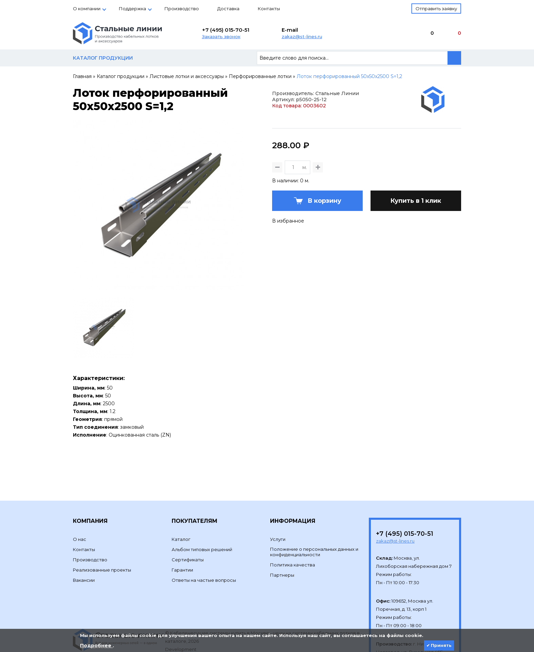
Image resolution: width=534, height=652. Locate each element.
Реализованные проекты (102, 536)
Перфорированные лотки (260, 76)
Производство (181, 8)
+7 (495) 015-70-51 (225, 30)
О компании (86, 8)
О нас (79, 506)
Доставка (228, 8)
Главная (82, 76)
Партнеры (282, 541)
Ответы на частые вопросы (204, 546)
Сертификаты (188, 526)
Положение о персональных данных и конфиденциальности (314, 518)
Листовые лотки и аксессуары (187, 76)
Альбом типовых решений (202, 516)
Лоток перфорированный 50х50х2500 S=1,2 (349, 76)
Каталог (181, 506)
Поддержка (132, 8)
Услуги (277, 506)
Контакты (269, 8)
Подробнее (96, 645)
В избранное (288, 254)
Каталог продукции (120, 76)
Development (181, 616)
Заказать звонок (221, 36)
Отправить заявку (436, 8)
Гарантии (182, 536)
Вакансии (84, 546)
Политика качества (292, 531)
